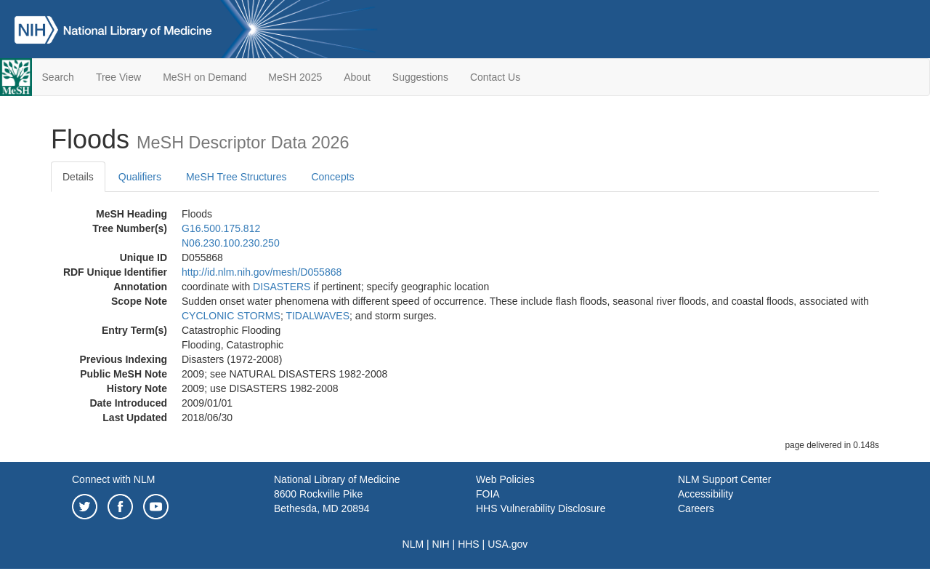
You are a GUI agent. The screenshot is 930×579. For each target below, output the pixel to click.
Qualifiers (139, 177)
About (357, 77)
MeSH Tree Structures (236, 177)
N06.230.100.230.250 (231, 243)
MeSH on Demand (204, 77)
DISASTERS (281, 286)
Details (78, 177)
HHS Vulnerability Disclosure (540, 508)
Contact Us (495, 77)
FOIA (488, 494)
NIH (441, 544)
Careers (696, 508)
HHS (469, 544)
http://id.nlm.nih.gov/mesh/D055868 (261, 272)
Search (58, 77)
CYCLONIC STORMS (231, 316)
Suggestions (420, 77)
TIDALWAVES (317, 316)
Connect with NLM (113, 479)
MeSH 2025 (295, 77)
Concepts (332, 177)
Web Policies (505, 479)
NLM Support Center (724, 479)
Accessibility (705, 494)
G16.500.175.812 (221, 228)
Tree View (118, 77)
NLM (413, 544)
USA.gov (507, 544)
